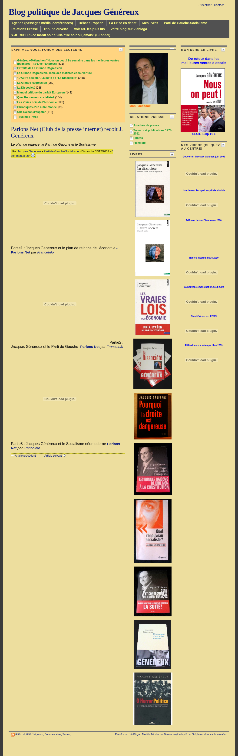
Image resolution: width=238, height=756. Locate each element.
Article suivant (53, 455)
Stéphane (197, 734)
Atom (40, 734)
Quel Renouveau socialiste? (35, 97)
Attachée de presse (146, 125)
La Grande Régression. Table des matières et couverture (54, 73)
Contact (219, 5)
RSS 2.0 (31, 734)
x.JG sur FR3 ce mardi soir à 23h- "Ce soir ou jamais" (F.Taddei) (60, 35)
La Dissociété (26, 87)
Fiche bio (139, 142)
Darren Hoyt (171, 734)
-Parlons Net (89, 347)
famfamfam (220, 734)
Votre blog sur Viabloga (129, 29)
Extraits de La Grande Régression (39, 68)
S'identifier (205, 5)
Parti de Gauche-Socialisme (185, 23)
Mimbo (155, 734)
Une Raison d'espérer (31, 112)
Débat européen (91, 23)
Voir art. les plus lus (89, 29)
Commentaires (52, 734)
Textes (66, 734)
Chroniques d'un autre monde (37, 107)
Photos (138, 138)
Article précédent (25, 455)
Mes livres (150, 23)
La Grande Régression (32, 82)
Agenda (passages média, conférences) (42, 23)
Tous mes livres (27, 117)
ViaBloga (135, 734)
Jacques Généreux (29, 151)
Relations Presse (24, 29)
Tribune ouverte (55, 29)
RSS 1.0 (20, 734)
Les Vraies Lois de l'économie (37, 102)
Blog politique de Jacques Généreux (74, 12)
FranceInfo (45, 252)
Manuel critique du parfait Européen (41, 92)
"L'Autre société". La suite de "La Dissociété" (47, 78)
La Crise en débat (122, 23)
